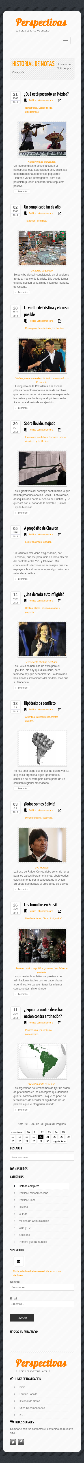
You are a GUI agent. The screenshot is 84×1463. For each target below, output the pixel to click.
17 (19, 1136)
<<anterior (17, 1132)
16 (12, 1136)
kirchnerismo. (59, 328)
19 (33, 1136)
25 (12, 1141)
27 (27, 1141)
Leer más (23, 191)
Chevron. (47, 542)
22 (55, 1136)
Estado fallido (45, 108)
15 (63, 1132)
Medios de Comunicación (34, 1221)
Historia (23, 1207)
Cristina (29, 608)
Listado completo (29, 1186)
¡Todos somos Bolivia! (39, 804)
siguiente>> (60, 1141)
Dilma (45, 918)
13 (49, 1132)
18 (27, 1136)
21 (47, 1136)
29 (40, 1141)
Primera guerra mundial (33, 1241)
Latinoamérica (42, 717)
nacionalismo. (32, 1034)
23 (61, 1136)
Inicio (22, 1387)
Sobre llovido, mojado (40, 423)
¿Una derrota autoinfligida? (44, 594)
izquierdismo (45, 1030)
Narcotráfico (31, 108)
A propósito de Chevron (41, 528)
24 (68, 1136)
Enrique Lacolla (28, 1394)
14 (56, 1132)
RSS (21, 1415)
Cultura (23, 1214)
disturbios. (41, 221)
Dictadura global (33, 818)
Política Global (27, 1200)
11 (35, 1132)
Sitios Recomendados (32, 1408)
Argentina (30, 717)
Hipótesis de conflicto (40, 703)
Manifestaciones (33, 918)
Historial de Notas (29, 1401)
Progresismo (31, 1030)
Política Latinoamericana (41, 100)
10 (28, 1132)
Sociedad (24, 1234)
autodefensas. (32, 112)
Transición (30, 221)
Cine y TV (24, 1228)
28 (33, 1141)
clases (36, 608)
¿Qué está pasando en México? (46, 94)
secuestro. (47, 818)
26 (19, 1141)
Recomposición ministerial (38, 328)
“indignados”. (56, 918)
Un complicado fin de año (42, 207)
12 (42, 1132)
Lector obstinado (33, 542)
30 (47, 1141)
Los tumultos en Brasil (40, 905)
